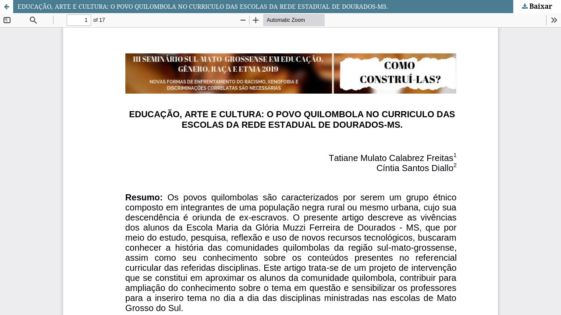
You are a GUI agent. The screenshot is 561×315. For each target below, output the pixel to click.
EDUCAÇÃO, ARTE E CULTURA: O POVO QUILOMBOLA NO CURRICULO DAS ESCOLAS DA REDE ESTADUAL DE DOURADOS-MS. (203, 6)
